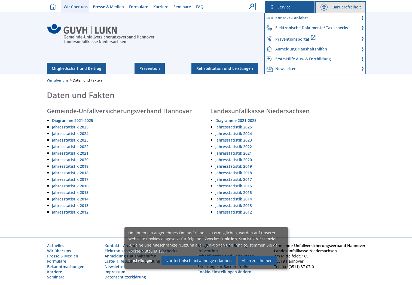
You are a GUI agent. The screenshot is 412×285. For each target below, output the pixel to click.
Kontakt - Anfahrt (121, 245)
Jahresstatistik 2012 (70, 212)
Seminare (182, 6)
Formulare (138, 6)
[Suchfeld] (233, 6)
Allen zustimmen (257, 260)
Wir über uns (76, 6)
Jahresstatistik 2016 (70, 185)
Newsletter (115, 266)
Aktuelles (55, 245)
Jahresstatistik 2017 (70, 179)
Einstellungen (141, 260)
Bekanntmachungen (65, 266)
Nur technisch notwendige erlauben (199, 260)
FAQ (199, 6)
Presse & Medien (108, 6)
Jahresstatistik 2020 (70, 159)
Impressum (115, 271)
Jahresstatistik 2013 (70, 205)
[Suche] (250, 5)
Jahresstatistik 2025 (70, 127)
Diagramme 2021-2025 (72, 120)
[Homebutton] (51, 6)
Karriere (160, 6)
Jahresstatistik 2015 (70, 192)
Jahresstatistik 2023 (70, 140)
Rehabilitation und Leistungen (224, 68)
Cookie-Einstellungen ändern (224, 271)
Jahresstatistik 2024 (70, 133)
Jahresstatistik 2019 (70, 166)
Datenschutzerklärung (125, 277)
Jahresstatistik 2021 (70, 153)
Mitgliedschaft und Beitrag (76, 68)
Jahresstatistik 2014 (70, 199)
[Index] (101, 43)
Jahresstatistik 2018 (70, 172)
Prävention (149, 68)
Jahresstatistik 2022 (70, 146)
